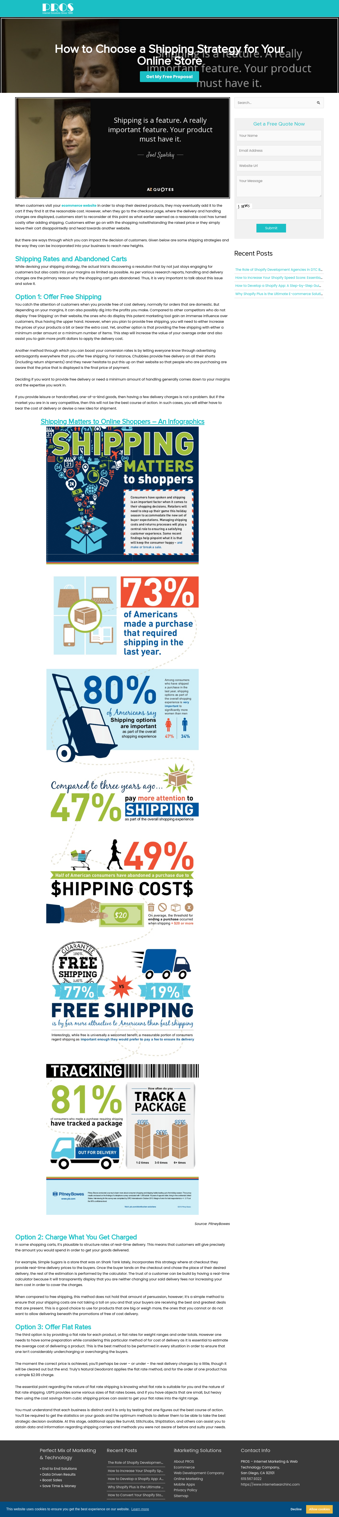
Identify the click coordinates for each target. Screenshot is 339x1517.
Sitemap (181, 1496)
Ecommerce (184, 1467)
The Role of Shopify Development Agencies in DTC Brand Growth (163, 1462)
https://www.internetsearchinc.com (271, 1484)
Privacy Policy (185, 1490)
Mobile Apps (184, 1484)
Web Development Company (199, 1473)
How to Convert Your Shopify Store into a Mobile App (153, 1495)
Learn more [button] (140, 1509)
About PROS (184, 1461)
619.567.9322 (251, 1479)
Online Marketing (188, 1479)
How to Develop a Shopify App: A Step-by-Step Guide (281, 287)
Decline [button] (296, 1509)
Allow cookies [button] (319, 1509)
